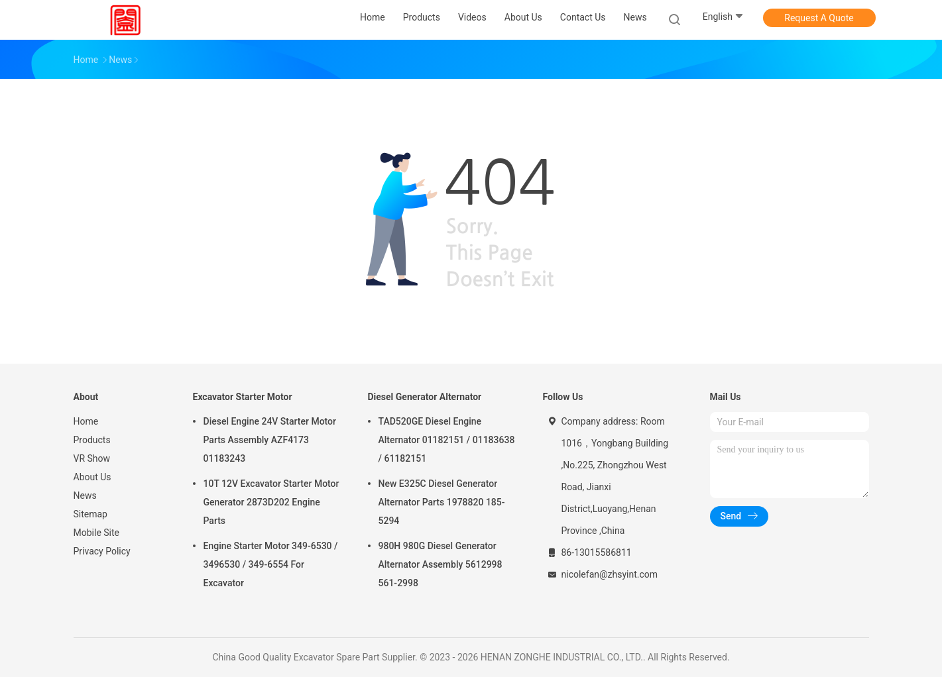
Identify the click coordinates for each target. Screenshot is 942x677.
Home (86, 421)
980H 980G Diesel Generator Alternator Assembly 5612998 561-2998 (440, 564)
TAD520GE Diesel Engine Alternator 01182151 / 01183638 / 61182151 (447, 440)
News (85, 495)
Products (92, 440)
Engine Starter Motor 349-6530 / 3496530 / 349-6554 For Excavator (271, 564)
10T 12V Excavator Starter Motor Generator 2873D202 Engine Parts (271, 502)
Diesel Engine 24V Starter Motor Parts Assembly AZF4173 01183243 (270, 440)
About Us (92, 477)
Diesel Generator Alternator (425, 396)
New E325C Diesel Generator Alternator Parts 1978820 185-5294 (442, 502)
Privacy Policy (102, 551)
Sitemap (90, 514)
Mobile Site (97, 532)
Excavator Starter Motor (242, 396)
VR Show (92, 458)
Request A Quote (818, 18)
